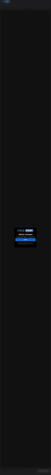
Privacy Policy (20, 243)
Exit (25, 245)
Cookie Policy (30, 242)
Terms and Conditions (29, 243)
